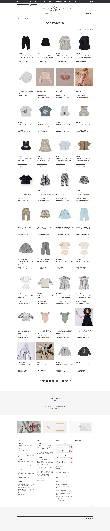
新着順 (91, 29)
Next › (70, 380)
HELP (42, 514)
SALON (44, 8)
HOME (18, 18)
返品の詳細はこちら (60, 500)
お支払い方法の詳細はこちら (23, 477)
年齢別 (22, 18)
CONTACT (71, 8)
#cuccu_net (49, 408)
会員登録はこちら (21, 494)
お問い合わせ (90, 514)
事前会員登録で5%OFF (21, 4)
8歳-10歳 (26, 18)
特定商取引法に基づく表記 (74, 514)
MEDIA (64, 8)
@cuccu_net (55, 400)
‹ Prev (39, 380)
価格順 (88, 29)
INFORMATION (36, 514)
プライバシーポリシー (83, 514)
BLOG (27, 514)
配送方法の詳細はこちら (41, 480)
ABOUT (38, 8)
